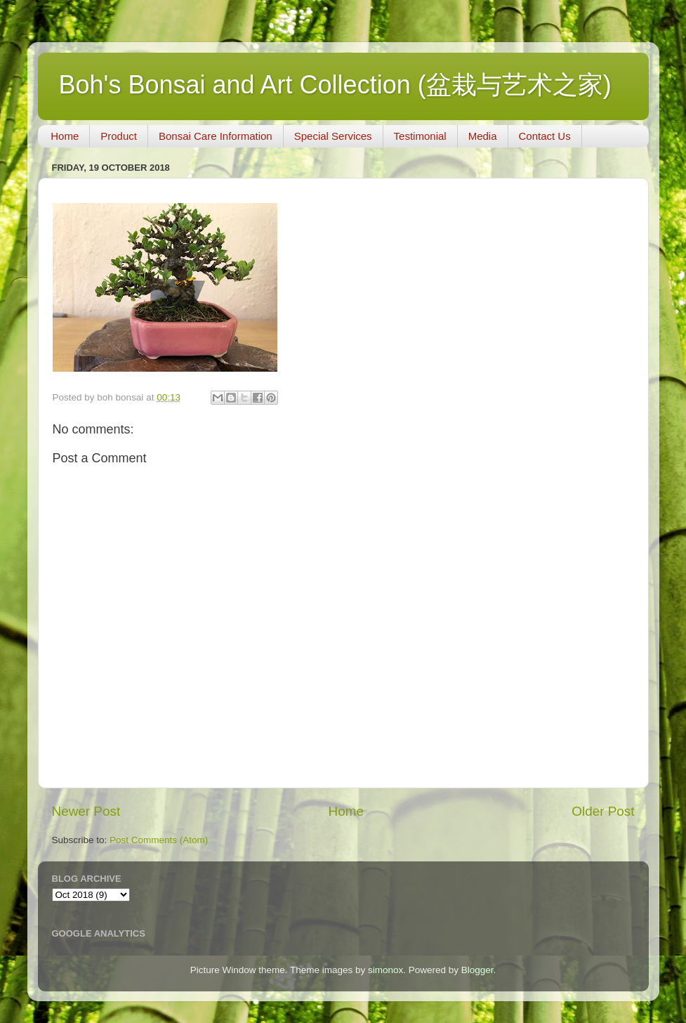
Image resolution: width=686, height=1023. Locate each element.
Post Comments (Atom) (159, 840)
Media (482, 136)
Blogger (477, 970)
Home (65, 136)
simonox (385, 970)
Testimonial (420, 136)
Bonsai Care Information (215, 136)
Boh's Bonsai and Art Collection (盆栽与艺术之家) (335, 84)
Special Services (333, 136)
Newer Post (86, 811)
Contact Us (545, 136)
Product (118, 136)
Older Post (603, 811)
